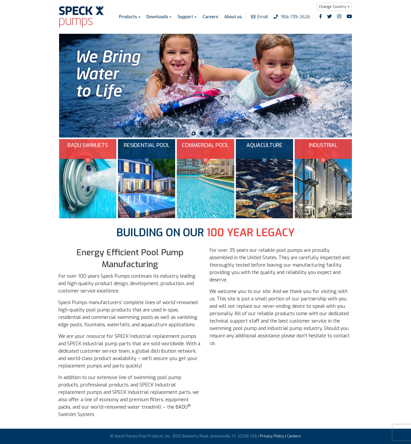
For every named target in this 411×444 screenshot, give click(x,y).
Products (128, 17)
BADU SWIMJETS (88, 145)
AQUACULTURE (264, 145)
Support (185, 17)
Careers (210, 17)
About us (233, 17)
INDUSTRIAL (323, 145)
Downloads (157, 17)
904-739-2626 (292, 17)
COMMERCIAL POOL (205, 145)
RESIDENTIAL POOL (147, 145)
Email (259, 17)
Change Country (332, 6)
